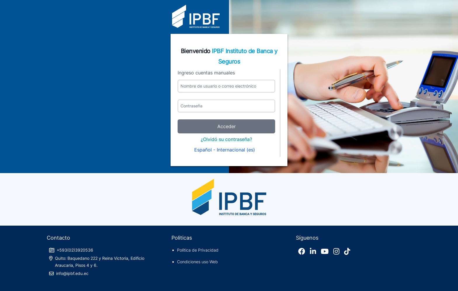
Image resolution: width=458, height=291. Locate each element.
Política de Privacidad (197, 250)
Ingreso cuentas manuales (206, 73)
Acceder (226, 126)
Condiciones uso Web (197, 261)
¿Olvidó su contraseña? (226, 139)
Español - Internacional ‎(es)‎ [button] (225, 150)
